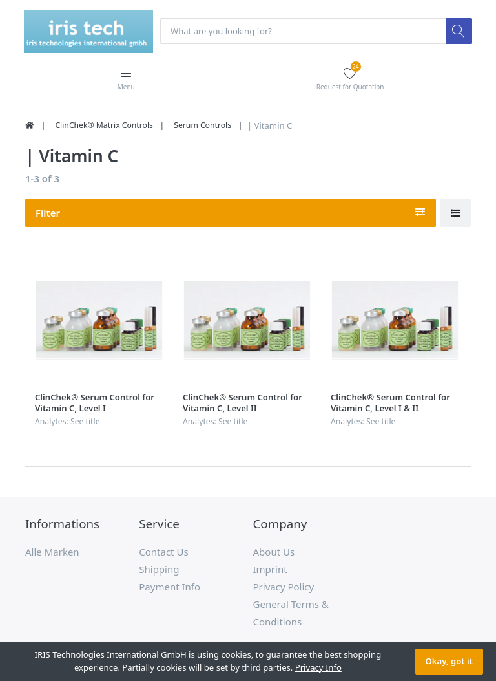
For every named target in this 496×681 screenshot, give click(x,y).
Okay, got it (449, 661)
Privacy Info (318, 667)
